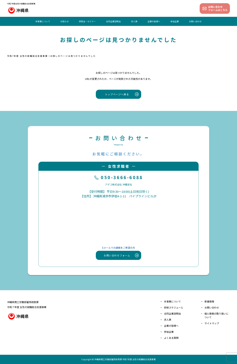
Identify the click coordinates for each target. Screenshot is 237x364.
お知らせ (64, 21)
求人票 (134, 21)
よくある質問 (171, 338)
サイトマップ (212, 323)
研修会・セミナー (87, 21)
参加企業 (174, 21)
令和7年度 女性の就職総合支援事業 (27, 55)
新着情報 (209, 301)
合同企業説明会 (113, 21)
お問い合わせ (195, 21)
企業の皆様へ (154, 21)
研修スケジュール (173, 307)
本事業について (42, 21)
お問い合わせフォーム (117, 255)
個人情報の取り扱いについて (216, 315)
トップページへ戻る (117, 94)
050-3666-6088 (118, 177)
